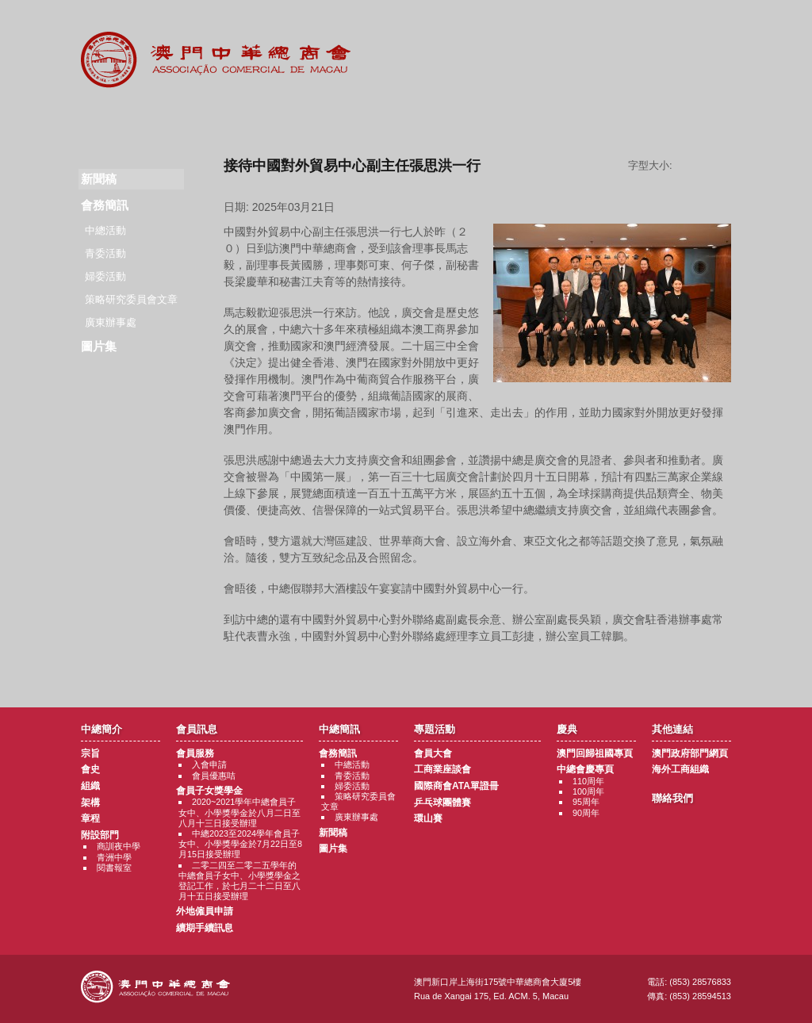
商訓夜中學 (118, 846)
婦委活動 (105, 276)
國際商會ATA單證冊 (456, 785)
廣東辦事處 (110, 322)
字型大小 (707, 165)
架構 (90, 802)
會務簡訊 (104, 205)
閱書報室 (114, 867)
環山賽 (428, 818)
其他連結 (601, 119)
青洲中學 (114, 857)
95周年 (586, 802)
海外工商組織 (680, 769)
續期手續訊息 (204, 927)
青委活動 (105, 253)
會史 (90, 769)
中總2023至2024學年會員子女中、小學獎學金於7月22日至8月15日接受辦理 (240, 844)
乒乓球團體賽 (442, 802)
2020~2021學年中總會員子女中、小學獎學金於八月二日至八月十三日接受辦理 (239, 812)
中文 (709, 25)
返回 (478, 666)
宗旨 (90, 753)
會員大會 (433, 753)
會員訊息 (211, 119)
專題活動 (406, 119)
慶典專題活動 (504, 119)
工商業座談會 (442, 769)
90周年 (586, 813)
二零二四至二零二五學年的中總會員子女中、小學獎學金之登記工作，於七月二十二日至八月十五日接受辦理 (239, 881)
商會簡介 (114, 119)
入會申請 (209, 764)
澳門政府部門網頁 (690, 753)
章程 (90, 818)
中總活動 (105, 230)
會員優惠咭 (214, 775)
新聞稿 (333, 832)
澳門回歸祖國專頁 (595, 753)
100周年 (588, 791)
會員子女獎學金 (209, 790)
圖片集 (99, 346)
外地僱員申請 (204, 911)
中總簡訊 (309, 119)
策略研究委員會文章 (131, 299)
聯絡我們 (698, 119)
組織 (90, 785)
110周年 (588, 781)
